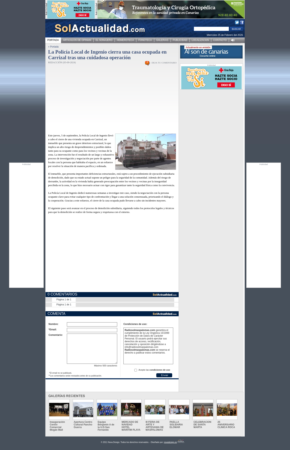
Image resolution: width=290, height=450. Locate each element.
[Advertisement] (26, 225)
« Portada (53, 46)
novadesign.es (174, 442)
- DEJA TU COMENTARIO (163, 62)
